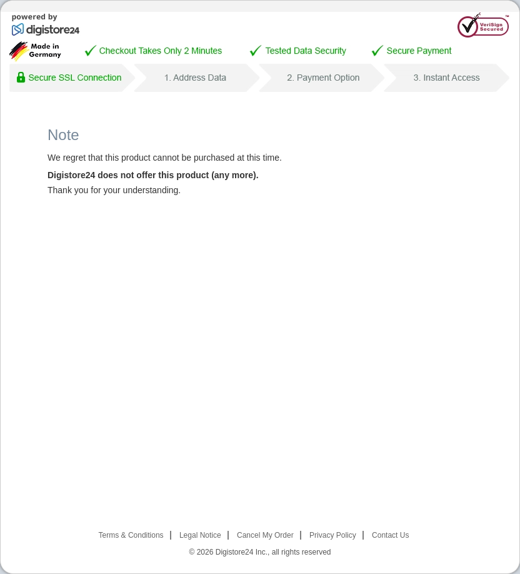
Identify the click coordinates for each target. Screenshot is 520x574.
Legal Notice (200, 535)
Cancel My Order (265, 535)
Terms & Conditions (131, 535)
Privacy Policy (332, 535)
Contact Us (390, 535)
